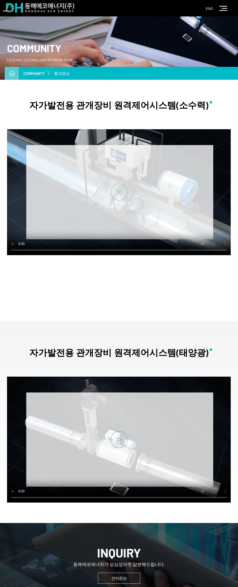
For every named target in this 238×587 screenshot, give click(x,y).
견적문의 (119, 578)
